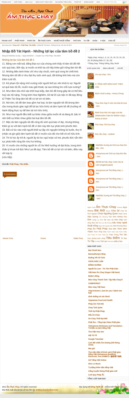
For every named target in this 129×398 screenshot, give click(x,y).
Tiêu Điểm (32, 45)
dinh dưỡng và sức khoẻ (99, 296)
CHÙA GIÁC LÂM (95, 261)
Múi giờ (91, 348)
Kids (125, 217)
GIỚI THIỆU (18, 2)
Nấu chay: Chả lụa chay (105, 124)
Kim (89, 219)
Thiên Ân (105, 235)
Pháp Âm (31, 41)
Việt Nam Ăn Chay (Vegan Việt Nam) (104, 272)
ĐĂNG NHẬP (88, 2)
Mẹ (105, 220)
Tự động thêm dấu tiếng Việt (100, 367)
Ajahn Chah (91, 207)
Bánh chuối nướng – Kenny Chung (109, 93)
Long (94, 220)
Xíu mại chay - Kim (103, 74)
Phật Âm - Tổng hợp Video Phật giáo (104, 322)
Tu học (124, 238)
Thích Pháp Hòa (100, 232)
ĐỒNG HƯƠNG (94, 265)
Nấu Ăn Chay (94, 315)
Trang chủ (16, 45)
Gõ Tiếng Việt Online (97, 360)
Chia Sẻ (111, 41)
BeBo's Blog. (94, 276)
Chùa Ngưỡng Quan (108, 213)
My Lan (101, 223)
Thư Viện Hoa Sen (96, 332)
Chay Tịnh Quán (95, 307)
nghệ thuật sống (62, 41)
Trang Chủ (7, 41)
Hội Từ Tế (92, 335)
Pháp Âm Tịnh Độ (96, 304)
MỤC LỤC (29, 2)
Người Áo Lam (120, 387)
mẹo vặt (110, 220)
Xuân (94, 41)
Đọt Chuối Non (94, 250)
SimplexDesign (120, 390)
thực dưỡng (92, 238)
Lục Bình (100, 220)
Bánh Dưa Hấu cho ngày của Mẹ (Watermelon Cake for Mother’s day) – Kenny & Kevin (110, 115)
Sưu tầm (112, 229)
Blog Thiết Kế (97, 387)
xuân (115, 241)
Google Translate (95, 339)
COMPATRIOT (94, 283)
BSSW (98, 162)
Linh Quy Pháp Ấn (96, 375)
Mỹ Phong (108, 223)
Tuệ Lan (103, 241)
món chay (118, 220)
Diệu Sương (93, 217)
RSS (98, 2)
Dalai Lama (123, 214)
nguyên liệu (109, 226)
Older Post (78, 238)
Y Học (103, 41)
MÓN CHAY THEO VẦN (44, 2)
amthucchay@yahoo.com (47, 390)
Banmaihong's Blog (97, 254)
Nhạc (125, 226)
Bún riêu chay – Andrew (105, 134)
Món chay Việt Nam (96, 287)
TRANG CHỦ (6, 2)
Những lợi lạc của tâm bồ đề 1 (18, 60)
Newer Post (8, 238)
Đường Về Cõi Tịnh (96, 258)
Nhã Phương (118, 226)
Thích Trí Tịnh (96, 235)
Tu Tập (87, 41)
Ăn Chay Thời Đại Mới (97, 319)
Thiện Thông (114, 235)
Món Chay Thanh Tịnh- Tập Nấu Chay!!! (105, 280)
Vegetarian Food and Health (100, 300)
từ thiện (97, 241)
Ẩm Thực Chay (44, 41)
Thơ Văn (77, 41)
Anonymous (101, 153)
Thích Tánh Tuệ (112, 232)
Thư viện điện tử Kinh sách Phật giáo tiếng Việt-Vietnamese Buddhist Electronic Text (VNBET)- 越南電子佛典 (105, 354)
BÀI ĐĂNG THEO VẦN (63, 2)
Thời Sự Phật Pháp (96, 311)
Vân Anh (110, 241)
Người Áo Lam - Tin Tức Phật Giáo (103, 269)
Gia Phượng (103, 217)
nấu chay (116, 222)
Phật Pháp (20, 41)
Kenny (120, 217)
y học (120, 241)
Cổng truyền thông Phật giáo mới (102, 371)
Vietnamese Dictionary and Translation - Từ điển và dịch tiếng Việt (105, 327)
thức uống (101, 238)
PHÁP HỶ (77, 2)
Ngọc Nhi (102, 226)
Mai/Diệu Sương (102, 145)
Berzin (108, 211)
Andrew (119, 207)
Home (43, 238)
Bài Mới (99, 210)
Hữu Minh (112, 217)
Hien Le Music (94, 364)
